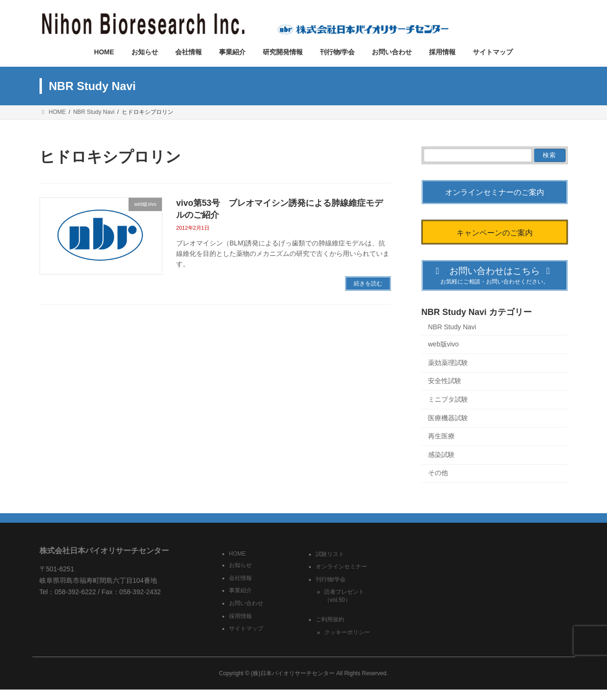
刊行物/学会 (331, 579)
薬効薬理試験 (448, 362)
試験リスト (330, 554)
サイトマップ (246, 629)
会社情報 (240, 578)
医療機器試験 (448, 418)
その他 (438, 473)
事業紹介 (240, 591)
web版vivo (443, 344)
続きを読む (368, 283)
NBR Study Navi (452, 327)
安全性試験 (444, 381)
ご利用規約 (330, 620)
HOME (237, 553)
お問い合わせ (246, 603)
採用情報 (240, 616)
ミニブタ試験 (448, 399)
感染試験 (441, 454)
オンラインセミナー (341, 567)
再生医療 (441, 436)
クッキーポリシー (347, 632)
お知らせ (240, 565)
